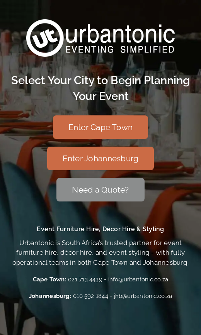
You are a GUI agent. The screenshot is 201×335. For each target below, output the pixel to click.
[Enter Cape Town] (100, 127)
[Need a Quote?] (100, 189)
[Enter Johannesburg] (100, 158)
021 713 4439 (85, 279)
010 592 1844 (90, 296)
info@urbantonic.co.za (138, 279)
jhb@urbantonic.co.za (143, 296)
